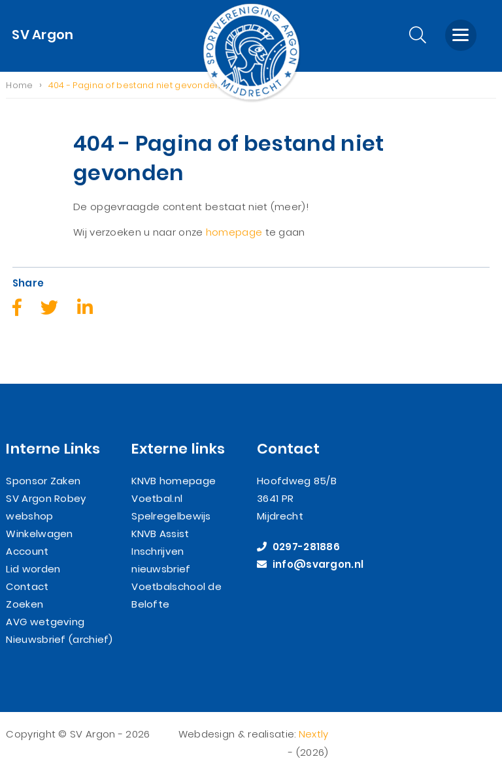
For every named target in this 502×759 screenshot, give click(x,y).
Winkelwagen (39, 519)
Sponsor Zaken (43, 466)
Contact (27, 572)
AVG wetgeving (45, 607)
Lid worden (33, 554)
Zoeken (24, 589)
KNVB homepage (173, 466)
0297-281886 (298, 532)
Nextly (314, 720)
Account (27, 537)
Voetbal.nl (156, 484)
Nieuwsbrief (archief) (59, 625)
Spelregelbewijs (171, 501)
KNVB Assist (160, 519)
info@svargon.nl (310, 550)
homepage (234, 233)
